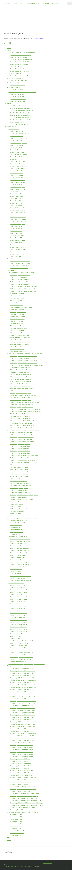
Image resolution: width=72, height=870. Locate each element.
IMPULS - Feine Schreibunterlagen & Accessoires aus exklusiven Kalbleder (24, 430)
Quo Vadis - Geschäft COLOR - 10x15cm (18, 212)
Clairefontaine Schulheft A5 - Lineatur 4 (18, 622)
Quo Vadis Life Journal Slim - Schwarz (18, 99)
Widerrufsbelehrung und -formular (10, 866)
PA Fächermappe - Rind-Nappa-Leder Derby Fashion (20, 393)
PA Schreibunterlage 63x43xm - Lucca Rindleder (20, 277)
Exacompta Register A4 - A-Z (16, 525)
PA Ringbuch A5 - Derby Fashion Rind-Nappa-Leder (20, 416)
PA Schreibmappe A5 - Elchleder (16, 504)
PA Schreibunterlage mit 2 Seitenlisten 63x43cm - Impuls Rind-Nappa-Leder (26, 458)
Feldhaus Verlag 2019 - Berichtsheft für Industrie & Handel (22, 698)
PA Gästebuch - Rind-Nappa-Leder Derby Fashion (20, 397)
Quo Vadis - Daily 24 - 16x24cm (16, 175)
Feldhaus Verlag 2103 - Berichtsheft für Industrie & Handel (22, 719)
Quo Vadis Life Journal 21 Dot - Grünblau (18, 69)
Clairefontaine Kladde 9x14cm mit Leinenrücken (20, 539)
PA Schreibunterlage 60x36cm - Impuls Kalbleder (20, 448)
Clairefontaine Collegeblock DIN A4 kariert (19, 643)
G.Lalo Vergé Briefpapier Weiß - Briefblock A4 (19, 113)
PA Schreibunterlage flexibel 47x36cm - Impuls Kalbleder (22, 432)
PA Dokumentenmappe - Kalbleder (17, 349)
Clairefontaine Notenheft (15, 638)
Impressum (14, 7)
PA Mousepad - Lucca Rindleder (16, 296)
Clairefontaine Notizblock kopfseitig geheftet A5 (20, 580)
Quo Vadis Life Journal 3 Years (15, 87)
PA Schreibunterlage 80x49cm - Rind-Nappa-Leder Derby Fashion (23, 363)
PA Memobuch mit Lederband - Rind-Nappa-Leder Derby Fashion (23, 395)
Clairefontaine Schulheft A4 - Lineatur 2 (18, 587)
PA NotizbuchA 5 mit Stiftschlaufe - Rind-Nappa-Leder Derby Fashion (24, 402)
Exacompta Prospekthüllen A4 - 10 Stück (18, 520)
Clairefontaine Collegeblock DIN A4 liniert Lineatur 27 (21, 650)
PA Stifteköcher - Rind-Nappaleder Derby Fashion (20, 367)
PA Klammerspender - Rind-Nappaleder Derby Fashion (21, 374)
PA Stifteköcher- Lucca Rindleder (17, 293)
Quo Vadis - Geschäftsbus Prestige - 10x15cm (19, 133)
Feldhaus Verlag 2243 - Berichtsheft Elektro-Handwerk (21, 782)
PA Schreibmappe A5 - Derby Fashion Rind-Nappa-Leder (21, 404)
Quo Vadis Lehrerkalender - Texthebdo (18, 249)
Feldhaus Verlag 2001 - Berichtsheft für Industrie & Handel (22, 668)
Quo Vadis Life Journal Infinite (15, 73)
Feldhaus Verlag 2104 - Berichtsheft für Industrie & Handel (22, 729)
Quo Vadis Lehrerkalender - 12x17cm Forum (19, 268)
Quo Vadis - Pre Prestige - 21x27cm (17, 152)
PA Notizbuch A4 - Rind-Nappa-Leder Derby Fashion (20, 400)
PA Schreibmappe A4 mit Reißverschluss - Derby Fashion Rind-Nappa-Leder (25, 411)
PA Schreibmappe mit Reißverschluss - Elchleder (20, 509)
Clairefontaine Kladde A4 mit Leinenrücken (19, 546)
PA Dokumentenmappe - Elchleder (17, 340)
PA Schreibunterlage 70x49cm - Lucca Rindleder (20, 282)
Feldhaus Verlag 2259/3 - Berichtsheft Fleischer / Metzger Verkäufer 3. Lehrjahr (26, 805)
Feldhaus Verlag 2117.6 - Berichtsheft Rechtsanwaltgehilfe (22, 807)
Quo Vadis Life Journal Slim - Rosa (17, 94)
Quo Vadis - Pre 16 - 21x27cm (16, 231)
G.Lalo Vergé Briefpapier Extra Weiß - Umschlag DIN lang (21, 110)
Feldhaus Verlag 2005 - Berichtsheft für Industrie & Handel (22, 675)
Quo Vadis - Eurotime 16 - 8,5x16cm (17, 187)
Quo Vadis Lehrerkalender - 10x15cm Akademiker (20, 261)
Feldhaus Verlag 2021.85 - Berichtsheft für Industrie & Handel (23, 701)
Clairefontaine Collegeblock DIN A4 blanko (19, 648)
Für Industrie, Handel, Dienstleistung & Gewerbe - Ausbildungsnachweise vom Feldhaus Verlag (27, 665)
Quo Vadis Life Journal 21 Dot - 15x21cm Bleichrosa (20, 62)
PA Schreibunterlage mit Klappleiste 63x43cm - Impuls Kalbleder (23, 460)
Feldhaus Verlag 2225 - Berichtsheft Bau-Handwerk (20, 763)
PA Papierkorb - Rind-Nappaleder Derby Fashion (20, 377)
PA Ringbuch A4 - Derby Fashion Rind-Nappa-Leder (20, 418)
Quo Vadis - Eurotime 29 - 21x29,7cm (17, 164)
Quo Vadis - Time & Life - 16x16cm (17, 180)
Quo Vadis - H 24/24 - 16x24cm (16, 145)
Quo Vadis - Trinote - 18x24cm (16, 147)
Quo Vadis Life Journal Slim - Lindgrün (18, 101)
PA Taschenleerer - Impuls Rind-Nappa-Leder (19, 472)
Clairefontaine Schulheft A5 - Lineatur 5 (18, 624)
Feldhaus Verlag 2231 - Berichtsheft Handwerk (19, 768)
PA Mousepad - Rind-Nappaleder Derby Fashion (19, 372)
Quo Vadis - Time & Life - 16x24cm (17, 182)
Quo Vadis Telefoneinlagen (15, 256)
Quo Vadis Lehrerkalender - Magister (17, 252)
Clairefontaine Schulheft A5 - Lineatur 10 (18, 634)
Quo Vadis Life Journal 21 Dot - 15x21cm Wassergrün (21, 59)
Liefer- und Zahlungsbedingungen (47, 863)
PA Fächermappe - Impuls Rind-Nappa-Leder (19, 497)
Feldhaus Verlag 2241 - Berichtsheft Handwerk (19, 779)
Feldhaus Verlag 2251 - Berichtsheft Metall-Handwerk (21, 791)
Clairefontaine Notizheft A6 (16, 569)
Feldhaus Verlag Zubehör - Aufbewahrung (18, 810)
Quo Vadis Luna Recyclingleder (16, 242)
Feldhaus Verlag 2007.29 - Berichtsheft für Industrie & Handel (23, 687)
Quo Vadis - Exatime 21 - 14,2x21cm (17, 224)
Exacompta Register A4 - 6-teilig (17, 529)
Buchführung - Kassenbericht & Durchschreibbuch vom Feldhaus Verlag (23, 812)
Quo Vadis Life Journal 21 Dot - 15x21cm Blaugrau (20, 55)
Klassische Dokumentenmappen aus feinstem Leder (19, 337)
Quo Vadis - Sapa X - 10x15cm (16, 201)
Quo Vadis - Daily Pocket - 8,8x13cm (17, 208)
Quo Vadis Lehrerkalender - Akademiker (18, 247)
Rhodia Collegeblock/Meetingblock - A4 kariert (19, 661)
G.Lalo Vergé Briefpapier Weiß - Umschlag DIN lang (20, 115)
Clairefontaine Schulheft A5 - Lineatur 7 (18, 629)
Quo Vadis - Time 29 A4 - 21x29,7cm (17, 161)
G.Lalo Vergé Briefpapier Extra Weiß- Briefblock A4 (20, 108)
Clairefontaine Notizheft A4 (16, 573)
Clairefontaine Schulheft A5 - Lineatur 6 (18, 627)
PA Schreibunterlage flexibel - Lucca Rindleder (19, 335)
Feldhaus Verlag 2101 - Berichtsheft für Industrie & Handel (22, 715)
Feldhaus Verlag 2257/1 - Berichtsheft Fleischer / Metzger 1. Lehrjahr (24, 793)
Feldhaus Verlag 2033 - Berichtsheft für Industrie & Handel (22, 705)
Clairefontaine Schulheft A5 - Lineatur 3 (18, 620)
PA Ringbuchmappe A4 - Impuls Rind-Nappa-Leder (20, 483)
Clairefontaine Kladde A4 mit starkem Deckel (19, 553)
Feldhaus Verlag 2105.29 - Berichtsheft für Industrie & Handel (23, 733)
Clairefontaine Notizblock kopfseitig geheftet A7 (20, 576)
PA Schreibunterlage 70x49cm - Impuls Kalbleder (20, 451)
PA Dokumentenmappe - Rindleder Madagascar (20, 344)
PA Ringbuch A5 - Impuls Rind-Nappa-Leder (19, 488)
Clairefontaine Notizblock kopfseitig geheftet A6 (20, 578)
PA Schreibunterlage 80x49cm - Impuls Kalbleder (20, 453)
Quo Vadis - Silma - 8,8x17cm (16, 228)
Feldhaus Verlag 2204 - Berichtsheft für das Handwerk (21, 752)
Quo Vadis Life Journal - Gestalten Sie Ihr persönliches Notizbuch (22, 52)
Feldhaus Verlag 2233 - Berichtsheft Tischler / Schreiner (21, 770)
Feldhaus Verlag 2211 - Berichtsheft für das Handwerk (21, 756)
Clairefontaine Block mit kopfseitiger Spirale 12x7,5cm (21, 562)
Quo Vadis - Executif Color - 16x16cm (17, 214)
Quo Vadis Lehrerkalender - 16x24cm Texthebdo (20, 263)
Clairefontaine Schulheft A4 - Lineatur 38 (18, 613)
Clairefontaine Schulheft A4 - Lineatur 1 (18, 585)
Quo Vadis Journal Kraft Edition (15, 82)
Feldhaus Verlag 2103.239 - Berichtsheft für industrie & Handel (23, 722)
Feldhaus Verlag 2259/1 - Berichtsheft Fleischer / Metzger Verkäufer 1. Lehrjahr (26, 800)
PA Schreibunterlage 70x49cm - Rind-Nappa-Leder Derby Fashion (23, 360)
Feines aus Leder (45, 3)
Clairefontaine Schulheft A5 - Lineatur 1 (18, 615)
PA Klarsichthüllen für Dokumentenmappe (19, 351)
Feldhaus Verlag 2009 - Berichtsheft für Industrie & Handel (22, 689)
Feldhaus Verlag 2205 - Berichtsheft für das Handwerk (21, 754)
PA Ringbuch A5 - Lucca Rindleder (17, 330)
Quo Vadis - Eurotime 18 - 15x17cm (17, 189)
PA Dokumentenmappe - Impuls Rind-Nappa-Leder (20, 485)
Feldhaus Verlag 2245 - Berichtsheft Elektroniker (20, 784)
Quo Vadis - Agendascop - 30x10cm (17, 210)
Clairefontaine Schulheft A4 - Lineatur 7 (18, 592)
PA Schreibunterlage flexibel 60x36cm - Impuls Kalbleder (22, 437)
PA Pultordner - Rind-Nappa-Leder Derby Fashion (20, 390)
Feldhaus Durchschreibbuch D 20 (17, 830)
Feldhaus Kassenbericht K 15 (16, 821)
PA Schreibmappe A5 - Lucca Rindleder (18, 309)
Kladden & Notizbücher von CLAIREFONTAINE (18, 536)
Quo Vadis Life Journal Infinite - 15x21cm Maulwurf (20, 76)
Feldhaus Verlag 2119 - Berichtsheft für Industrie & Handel (22, 738)
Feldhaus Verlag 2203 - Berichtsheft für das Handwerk (21, 749)
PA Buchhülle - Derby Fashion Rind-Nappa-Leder (20, 414)
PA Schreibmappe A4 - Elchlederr (16, 506)
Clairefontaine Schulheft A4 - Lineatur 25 (18, 601)
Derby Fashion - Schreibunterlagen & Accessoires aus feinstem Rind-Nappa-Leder (25, 353)
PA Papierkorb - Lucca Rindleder (16, 305)
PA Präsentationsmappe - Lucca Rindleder (18, 316)
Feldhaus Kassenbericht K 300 (16, 828)
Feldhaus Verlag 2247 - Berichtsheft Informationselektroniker (23, 786)
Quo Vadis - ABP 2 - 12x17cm (16, 194)
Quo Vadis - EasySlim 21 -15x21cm (17, 235)
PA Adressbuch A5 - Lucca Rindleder (17, 321)
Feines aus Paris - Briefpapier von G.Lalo (17, 106)
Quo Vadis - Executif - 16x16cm (16, 136)
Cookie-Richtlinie (30, 866)
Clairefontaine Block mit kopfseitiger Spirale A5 (20, 564)
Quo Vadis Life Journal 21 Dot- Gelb (17, 66)
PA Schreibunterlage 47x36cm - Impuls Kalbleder (20, 444)
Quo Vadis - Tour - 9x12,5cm (16, 205)
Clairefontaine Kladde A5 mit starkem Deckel (19, 550)
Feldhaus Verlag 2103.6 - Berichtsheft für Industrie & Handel (22, 724)
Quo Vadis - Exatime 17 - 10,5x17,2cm (18, 221)
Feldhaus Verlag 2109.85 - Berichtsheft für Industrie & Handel (23, 736)
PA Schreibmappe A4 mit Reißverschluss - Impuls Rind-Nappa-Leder (24, 495)
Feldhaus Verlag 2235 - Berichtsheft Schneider (19, 773)
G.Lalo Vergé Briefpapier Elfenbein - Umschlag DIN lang (21, 120)
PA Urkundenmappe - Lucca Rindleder (18, 314)
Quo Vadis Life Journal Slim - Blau (17, 96)
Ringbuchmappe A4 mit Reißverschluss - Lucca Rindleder (21, 307)
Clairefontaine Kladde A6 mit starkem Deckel (19, 548)
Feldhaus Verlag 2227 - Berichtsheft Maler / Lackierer (21, 766)
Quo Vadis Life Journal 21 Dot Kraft (17, 85)
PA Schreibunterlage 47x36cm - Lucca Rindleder (20, 279)
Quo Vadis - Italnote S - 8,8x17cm (17, 196)
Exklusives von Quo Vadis (14, 129)
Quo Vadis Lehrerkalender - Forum (17, 254)
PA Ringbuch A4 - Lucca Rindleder (17, 333)
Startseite (7, 3)
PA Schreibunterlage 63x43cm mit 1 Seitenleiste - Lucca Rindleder (23, 286)
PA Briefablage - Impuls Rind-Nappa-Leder (19, 465)
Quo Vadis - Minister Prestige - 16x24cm (18, 143)
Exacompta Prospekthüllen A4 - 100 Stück (18, 522)
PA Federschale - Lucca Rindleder (17, 298)
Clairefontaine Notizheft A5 (16, 571)
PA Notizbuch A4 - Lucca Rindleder (17, 326)
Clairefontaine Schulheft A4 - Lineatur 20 (18, 594)
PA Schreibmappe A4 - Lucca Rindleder (18, 312)
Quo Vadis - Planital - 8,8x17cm (16, 198)
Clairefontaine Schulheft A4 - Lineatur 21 (18, 597)
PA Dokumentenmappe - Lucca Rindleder (18, 328)
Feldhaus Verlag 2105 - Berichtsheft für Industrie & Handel (22, 731)
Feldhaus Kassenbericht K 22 (16, 823)
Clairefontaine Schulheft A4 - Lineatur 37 (18, 610)
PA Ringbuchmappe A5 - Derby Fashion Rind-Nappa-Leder (22, 425)
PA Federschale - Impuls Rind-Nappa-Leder (19, 467)
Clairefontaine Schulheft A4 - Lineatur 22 (18, 599)
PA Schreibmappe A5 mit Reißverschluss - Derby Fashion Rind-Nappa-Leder (25, 409)
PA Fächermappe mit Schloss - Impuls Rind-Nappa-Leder (21, 499)
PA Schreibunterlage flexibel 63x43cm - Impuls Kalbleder (22, 434)
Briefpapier (22, 3)
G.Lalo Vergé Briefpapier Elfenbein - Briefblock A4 (20, 117)
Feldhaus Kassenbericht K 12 (16, 817)
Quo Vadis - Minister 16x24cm (16, 140)
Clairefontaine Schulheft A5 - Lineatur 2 (18, 617)
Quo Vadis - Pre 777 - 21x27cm (16, 150)
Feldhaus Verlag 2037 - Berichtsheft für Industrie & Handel (22, 710)
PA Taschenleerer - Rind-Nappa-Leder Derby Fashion (20, 381)
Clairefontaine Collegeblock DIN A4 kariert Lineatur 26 (21, 657)
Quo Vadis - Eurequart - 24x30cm (17, 159)
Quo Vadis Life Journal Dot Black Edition (18, 80)
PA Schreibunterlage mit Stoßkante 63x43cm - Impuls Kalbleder (23, 462)
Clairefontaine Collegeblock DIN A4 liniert (18, 645)
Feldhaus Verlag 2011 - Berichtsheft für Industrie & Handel (22, 694)
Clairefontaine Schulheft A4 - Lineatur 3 (18, 590)
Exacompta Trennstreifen (15, 534)
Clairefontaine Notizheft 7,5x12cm (17, 566)
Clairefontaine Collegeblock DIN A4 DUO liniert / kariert (21, 659)
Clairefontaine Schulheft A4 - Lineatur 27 (18, 606)
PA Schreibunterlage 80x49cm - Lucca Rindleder (20, 284)
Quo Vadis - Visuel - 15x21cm (16, 184)
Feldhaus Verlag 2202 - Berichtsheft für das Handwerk (21, 747)
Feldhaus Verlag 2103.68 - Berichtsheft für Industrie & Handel (23, 726)
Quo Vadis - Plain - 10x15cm (16, 203)
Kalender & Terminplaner (33, 3)
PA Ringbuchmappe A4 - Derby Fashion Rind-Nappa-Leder (22, 428)
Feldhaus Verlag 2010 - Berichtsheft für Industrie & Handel (22, 692)
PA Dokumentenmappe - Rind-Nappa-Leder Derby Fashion (22, 388)
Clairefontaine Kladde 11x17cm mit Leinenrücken (20, 541)
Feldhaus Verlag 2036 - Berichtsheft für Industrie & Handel (22, 708)
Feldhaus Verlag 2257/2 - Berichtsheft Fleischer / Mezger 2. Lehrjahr (24, 796)
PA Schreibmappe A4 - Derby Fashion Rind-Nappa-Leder (21, 407)
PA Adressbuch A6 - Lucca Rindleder (17, 319)
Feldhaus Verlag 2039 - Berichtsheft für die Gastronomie (22, 712)
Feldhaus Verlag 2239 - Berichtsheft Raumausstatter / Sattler (23, 777)
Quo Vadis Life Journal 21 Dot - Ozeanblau (19, 64)
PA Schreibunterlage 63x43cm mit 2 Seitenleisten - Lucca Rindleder (24, 289)
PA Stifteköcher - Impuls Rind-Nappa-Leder (19, 474)
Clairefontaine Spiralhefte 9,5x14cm (17, 557)
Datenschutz (26, 866)
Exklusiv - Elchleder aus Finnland (15, 502)
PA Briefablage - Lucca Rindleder (17, 300)
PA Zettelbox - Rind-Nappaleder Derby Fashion (19, 370)
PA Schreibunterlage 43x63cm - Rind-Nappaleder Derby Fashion (23, 358)
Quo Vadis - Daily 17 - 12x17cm (16, 170)
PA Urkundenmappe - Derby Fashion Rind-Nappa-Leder (21, 423)
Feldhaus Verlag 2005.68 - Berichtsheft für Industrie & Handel (23, 680)
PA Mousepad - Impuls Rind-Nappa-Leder (18, 478)
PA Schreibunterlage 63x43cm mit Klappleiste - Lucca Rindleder (23, 291)
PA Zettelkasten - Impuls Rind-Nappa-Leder (19, 476)
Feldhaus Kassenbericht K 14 (16, 819)
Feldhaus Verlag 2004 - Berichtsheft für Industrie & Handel (22, 673)
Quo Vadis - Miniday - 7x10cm (16, 191)
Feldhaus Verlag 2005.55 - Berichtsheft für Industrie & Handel (23, 678)
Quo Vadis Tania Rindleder (15, 245)
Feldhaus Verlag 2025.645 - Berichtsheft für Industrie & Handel (23, 703)
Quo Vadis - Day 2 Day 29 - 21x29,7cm (18, 168)
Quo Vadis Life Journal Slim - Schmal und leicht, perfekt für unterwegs (23, 92)
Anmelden (67, 867)
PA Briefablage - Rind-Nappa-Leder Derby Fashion (20, 379)
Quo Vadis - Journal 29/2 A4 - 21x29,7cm (18, 166)
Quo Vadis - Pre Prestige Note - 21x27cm (18, 154)
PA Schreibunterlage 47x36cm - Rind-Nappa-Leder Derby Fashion (23, 356)
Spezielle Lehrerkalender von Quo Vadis (17, 258)
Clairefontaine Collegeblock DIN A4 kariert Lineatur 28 (21, 652)
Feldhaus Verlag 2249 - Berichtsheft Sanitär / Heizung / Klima (23, 789)
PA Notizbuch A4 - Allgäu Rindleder (17, 513)
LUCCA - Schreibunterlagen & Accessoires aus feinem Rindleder (21, 272)
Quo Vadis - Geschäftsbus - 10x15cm (17, 131)
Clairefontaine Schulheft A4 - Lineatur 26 (18, 604)
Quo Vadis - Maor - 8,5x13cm (16, 226)
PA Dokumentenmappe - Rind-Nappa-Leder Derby (20, 346)
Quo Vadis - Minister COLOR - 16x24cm (18, 219)
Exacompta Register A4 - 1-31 (16, 527)
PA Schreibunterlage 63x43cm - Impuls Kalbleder (20, 446)
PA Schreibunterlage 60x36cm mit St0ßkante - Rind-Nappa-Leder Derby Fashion (26, 365)
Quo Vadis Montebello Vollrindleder (17, 240)
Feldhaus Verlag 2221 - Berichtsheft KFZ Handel (20, 759)
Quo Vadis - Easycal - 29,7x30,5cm (17, 238)
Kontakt (7, 7)
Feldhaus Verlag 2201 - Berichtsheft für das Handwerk (21, 745)
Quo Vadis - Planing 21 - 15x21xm (17, 233)
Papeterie (15, 3)
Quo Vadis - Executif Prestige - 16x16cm (18, 138)
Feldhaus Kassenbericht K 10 (16, 814)
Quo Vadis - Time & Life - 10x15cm (17, 177)
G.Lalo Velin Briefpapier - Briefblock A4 (18, 122)
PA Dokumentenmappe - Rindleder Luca (18, 342)
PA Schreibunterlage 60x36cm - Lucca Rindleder (20, 275)
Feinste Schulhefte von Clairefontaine (16, 583)
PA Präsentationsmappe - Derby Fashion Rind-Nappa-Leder (22, 421)
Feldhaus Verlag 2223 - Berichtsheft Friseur (19, 761)
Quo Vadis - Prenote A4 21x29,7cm (17, 157)
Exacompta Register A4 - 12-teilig (17, 532)
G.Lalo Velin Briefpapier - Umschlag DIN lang (19, 124)
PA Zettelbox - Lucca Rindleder (16, 302)
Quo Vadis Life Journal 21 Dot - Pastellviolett (19, 71)
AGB (4, 866)
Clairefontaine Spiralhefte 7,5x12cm (17, 555)
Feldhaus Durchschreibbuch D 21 (17, 833)
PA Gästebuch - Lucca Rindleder (16, 323)
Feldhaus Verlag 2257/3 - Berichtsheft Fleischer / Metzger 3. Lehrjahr (24, 798)
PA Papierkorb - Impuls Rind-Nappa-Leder (18, 481)
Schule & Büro (55, 3)
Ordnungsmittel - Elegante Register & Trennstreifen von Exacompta (23, 518)
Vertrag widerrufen (36, 866)
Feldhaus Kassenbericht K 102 (16, 826)
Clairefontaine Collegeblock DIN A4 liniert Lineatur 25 (21, 654)
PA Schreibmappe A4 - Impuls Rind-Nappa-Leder (20, 492)
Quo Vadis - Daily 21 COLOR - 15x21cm (18, 217)
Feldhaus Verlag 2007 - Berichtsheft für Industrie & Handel (22, 685)
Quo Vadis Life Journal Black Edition (16, 78)
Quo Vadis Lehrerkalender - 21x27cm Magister (19, 265)
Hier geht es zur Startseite (39, 38)
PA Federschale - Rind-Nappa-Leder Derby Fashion (20, 384)
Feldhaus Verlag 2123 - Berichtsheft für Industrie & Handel (22, 740)
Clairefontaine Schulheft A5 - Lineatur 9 (18, 631)
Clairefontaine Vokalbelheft (16, 636)
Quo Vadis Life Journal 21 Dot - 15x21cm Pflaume (20, 57)
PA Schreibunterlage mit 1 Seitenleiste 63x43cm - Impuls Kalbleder (24, 455)
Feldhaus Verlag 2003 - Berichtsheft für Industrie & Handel (22, 671)
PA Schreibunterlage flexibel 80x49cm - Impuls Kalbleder (22, 441)
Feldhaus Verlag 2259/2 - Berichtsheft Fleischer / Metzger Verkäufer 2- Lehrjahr (26, 803)
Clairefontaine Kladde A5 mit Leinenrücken (19, 543)
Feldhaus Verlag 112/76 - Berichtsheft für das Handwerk (22, 742)
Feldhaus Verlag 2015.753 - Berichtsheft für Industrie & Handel (23, 696)
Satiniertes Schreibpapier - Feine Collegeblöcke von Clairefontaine (22, 641)
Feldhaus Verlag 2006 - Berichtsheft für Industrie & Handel (22, 682)
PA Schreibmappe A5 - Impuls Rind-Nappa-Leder (20, 490)
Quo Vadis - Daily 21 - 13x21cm (16, 173)
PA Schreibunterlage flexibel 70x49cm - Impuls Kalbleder (22, 439)
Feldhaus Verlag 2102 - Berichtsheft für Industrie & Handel (22, 717)
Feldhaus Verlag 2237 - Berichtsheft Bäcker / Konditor (21, 775)
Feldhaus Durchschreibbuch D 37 (17, 835)
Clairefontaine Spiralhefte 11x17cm (17, 560)
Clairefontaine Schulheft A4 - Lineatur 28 (18, 608)
